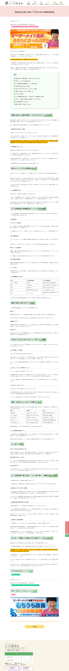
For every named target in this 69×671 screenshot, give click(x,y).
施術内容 (41, 4)
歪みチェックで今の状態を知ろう (23, 81)
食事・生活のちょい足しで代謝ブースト (25, 91)
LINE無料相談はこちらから (22, 102)
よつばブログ (61, 4)
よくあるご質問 (54, 4)
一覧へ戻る (34, 626)
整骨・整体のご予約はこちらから (23, 104)
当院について (35, 4)
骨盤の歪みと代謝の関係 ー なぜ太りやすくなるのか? (28, 78)
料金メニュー (48, 4)
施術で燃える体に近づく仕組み (23, 86)
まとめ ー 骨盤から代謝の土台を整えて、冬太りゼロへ (28, 99)
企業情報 (28, 4)
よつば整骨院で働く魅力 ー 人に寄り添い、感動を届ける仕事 (30, 96)
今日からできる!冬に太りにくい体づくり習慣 (26, 89)
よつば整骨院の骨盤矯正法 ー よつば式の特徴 (26, 83)
